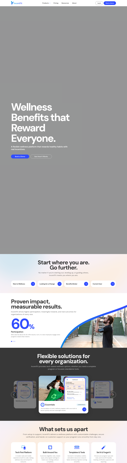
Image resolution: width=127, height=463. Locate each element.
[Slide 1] (11, 341)
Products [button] (45, 3)
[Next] (113, 395)
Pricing (56, 3)
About (74, 3)
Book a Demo (110, 3)
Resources (65, 3)
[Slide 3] (14, 341)
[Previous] (14, 395)
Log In (99, 3)
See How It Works (41, 156)
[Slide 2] (13, 341)
